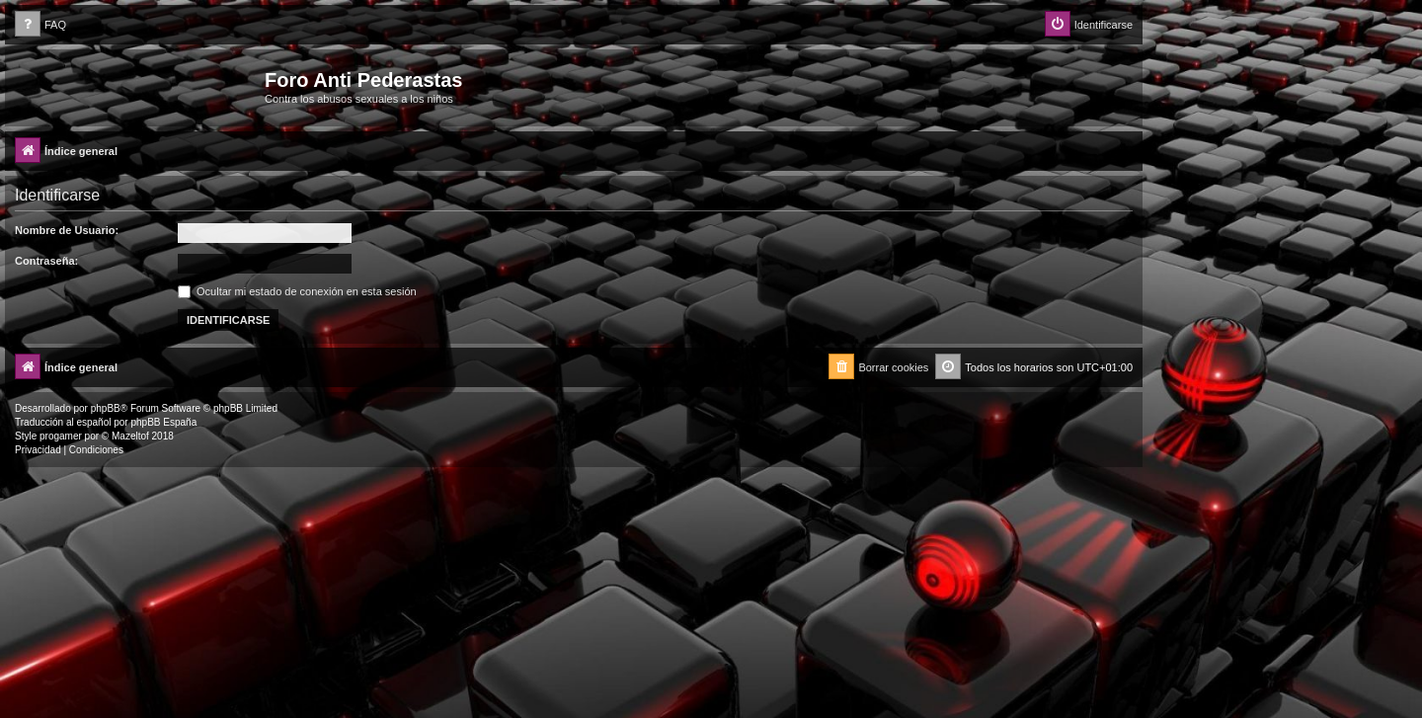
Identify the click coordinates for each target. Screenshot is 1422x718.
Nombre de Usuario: (66, 230)
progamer (61, 436)
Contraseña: (46, 261)
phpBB (105, 408)
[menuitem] (40, 25)
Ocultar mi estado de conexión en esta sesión (297, 291)
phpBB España (163, 422)
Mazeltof (130, 436)
